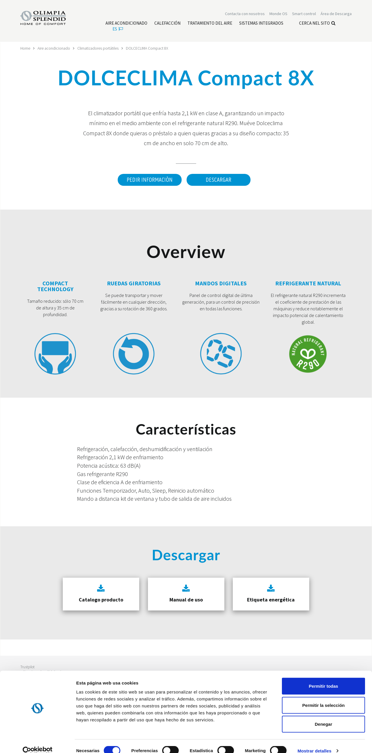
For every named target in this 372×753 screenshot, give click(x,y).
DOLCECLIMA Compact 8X (147, 48)
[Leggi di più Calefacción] (167, 23)
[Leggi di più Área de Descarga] (336, 14)
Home (25, 48)
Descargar (218, 180)
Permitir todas (323, 676)
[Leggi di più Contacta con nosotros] (245, 14)
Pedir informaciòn (149, 180)
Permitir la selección (323, 695)
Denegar (323, 714)
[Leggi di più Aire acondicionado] (126, 23)
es (117, 29)
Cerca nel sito (317, 23)
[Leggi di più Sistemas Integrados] (261, 23)
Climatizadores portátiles (98, 48)
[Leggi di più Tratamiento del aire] (209, 23)
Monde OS (278, 14)
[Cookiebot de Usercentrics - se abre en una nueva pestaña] (37, 741)
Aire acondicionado (54, 48)
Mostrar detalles (315, 741)
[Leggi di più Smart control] (304, 14)
